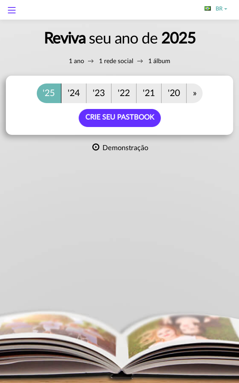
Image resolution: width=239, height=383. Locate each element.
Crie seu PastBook (120, 118)
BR (216, 9)
